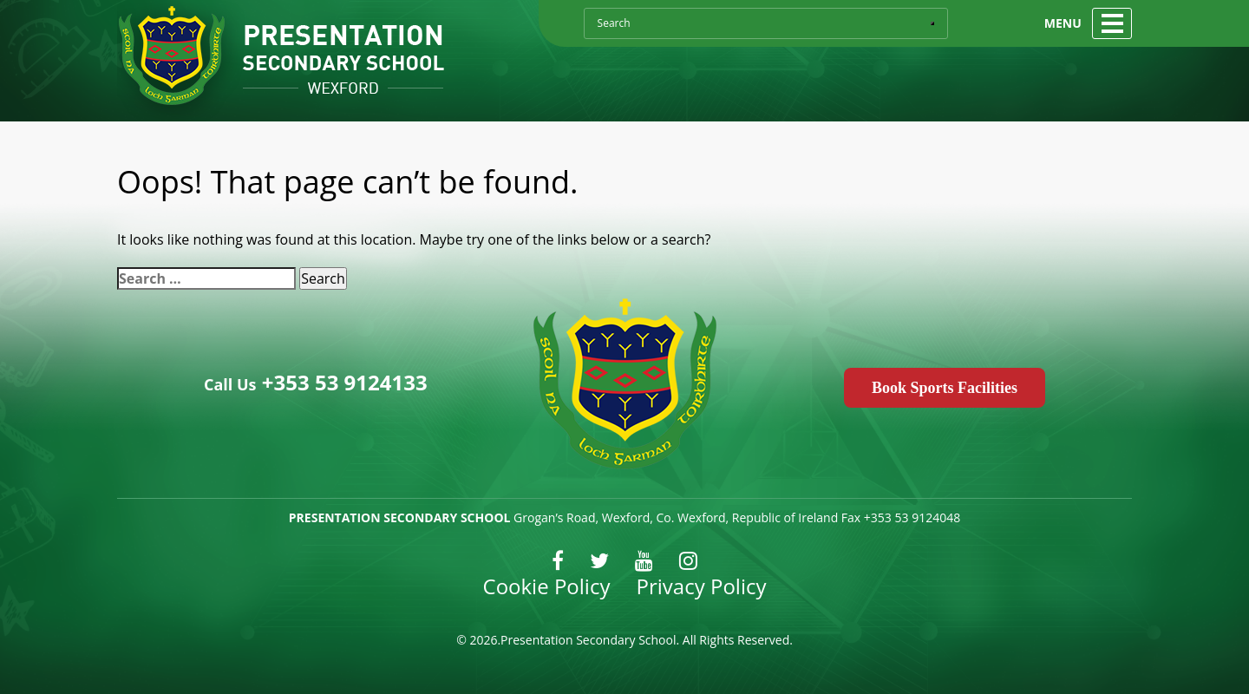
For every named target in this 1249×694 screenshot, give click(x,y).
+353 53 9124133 (342, 382)
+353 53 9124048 (912, 517)
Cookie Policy (547, 586)
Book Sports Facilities (944, 387)
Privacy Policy (702, 586)
